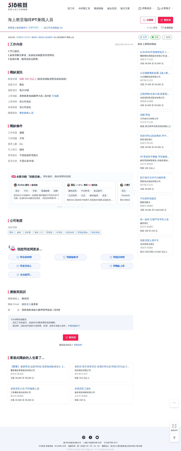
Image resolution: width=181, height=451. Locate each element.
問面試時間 (88, 257)
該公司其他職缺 (53, 27)
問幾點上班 (24, 266)
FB (90, 428)
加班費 (28, 232)
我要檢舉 (78, 336)
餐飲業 (34, 37)
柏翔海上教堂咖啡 (45, 37)
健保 (19, 232)
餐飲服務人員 (26, 113)
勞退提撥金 (83, 232)
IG (83, 428)
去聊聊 (149, 20)
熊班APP (174, 430)
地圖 (56, 96)
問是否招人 (120, 257)
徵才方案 (125, 8)
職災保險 (95, 232)
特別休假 (70, 232)
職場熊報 (98, 8)
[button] (134, 192)
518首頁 (20, 37)
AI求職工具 (84, 8)
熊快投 (167, 20)
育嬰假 (49, 232)
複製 (166, 37)
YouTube (97, 428)
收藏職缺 (168, 27)
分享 (143, 37)
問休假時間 (24, 257)
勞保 (11, 232)
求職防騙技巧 (74, 317)
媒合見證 (112, 8)
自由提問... (56, 266)
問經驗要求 (56, 257)
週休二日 (39, 232)
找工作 (71, 8)
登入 (28, 295)
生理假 (59, 232)
